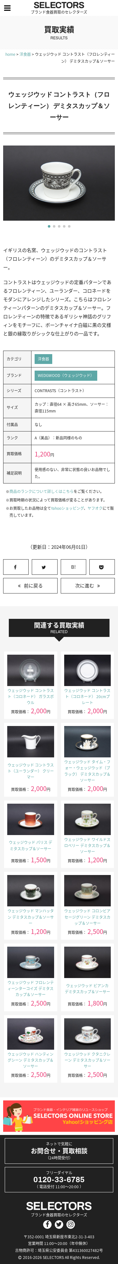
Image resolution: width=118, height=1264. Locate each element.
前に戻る (33, 585)
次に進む (84, 585)
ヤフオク (95, 508)
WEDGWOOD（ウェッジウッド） (66, 375)
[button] (49, 226)
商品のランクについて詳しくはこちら (41, 491)
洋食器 (43, 359)
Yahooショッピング (67, 508)
